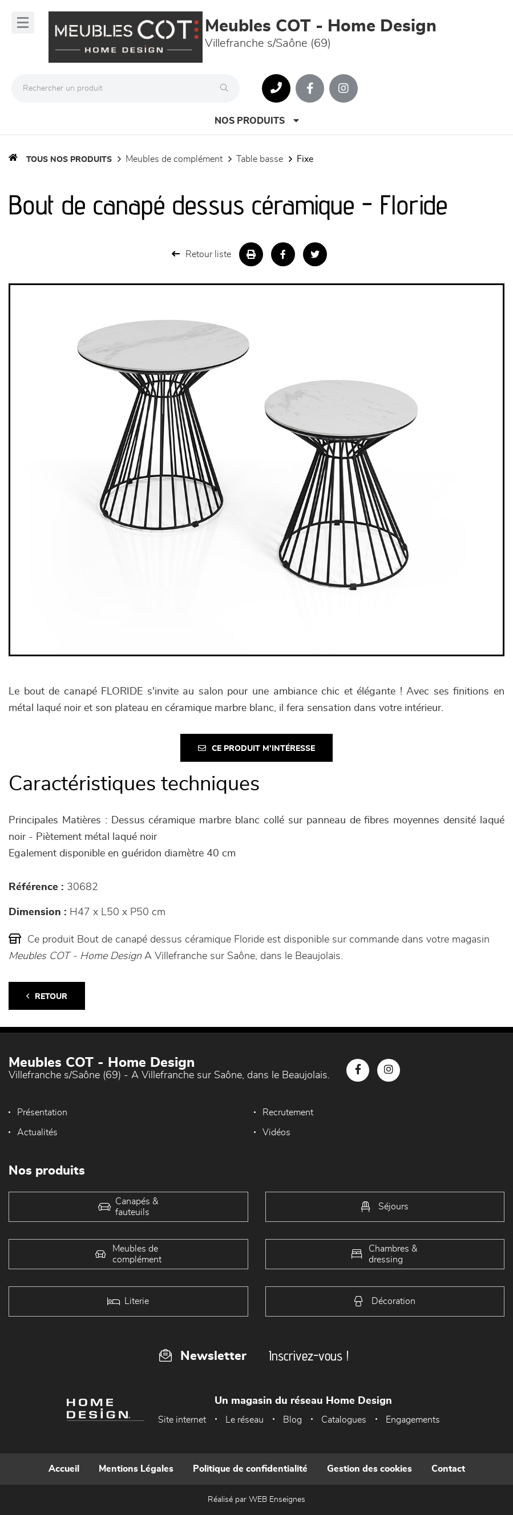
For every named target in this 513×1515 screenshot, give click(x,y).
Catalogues (343, 1419)
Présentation (42, 1112)
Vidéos (276, 1132)
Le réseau (244, 1419)
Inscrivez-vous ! (309, 1355)
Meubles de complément (174, 159)
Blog (292, 1419)
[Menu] (22, 22)
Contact (448, 1468)
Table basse (259, 159)
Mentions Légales (136, 1468)
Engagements (413, 1419)
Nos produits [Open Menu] (257, 120)
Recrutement (287, 1112)
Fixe (305, 159)
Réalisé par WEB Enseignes (256, 1500)
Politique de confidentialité (250, 1468)
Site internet (182, 1419)
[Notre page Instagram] (343, 88)
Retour (46, 996)
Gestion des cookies (369, 1468)
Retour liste (201, 254)
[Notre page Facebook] (310, 88)
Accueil (64, 1468)
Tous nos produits (69, 160)
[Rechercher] (227, 88)
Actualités (37, 1132)
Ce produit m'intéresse (256, 748)
